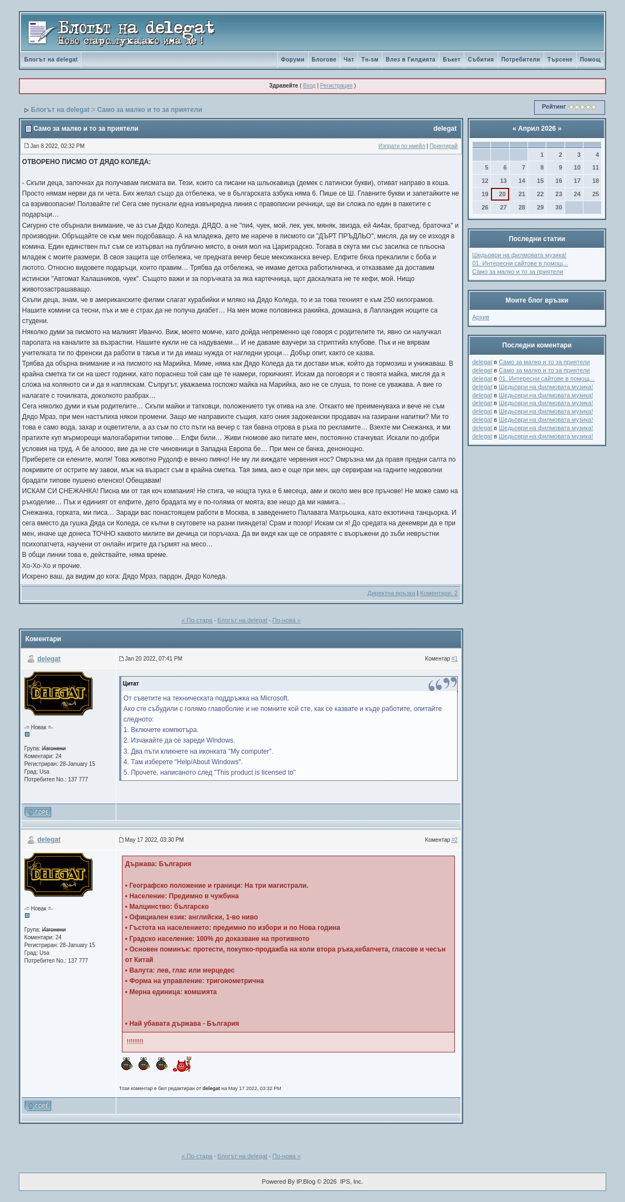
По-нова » (287, 620)
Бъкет (451, 60)
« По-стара (197, 620)
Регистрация (336, 86)
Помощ (590, 60)
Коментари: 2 (439, 593)
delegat (445, 128)
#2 (455, 840)
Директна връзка (391, 593)
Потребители (520, 60)
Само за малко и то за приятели (149, 110)
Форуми (293, 60)
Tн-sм (369, 60)
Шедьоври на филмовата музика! (519, 255)
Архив (480, 317)
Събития (481, 60)
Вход (309, 86)
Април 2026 (537, 128)
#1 (455, 659)
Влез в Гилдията (411, 60)
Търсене (560, 60)
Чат (349, 60)
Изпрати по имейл (401, 146)
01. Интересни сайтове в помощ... (520, 263)
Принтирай (443, 146)
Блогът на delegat (51, 60)
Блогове (324, 60)
